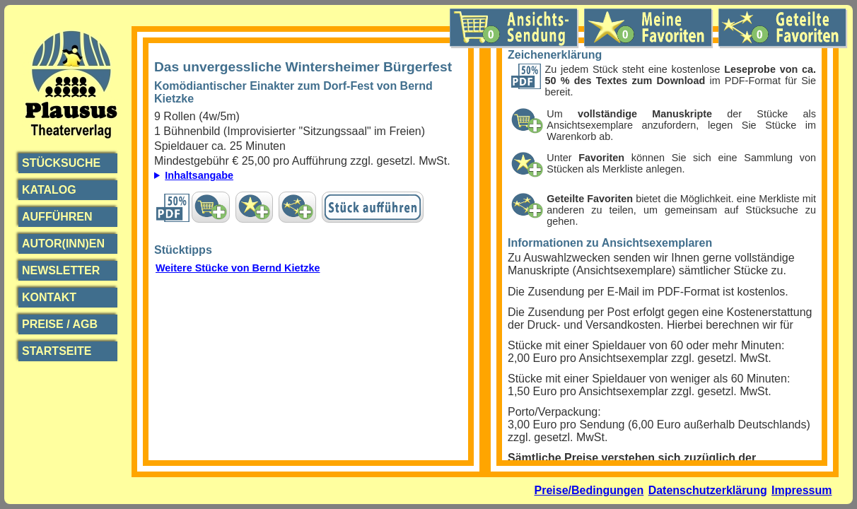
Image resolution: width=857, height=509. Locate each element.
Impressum (801, 490)
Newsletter (61, 270)
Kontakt (49, 297)
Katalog (49, 190)
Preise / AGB (60, 324)
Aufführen (57, 217)
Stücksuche (61, 163)
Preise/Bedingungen (589, 490)
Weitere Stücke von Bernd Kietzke (238, 268)
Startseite (56, 351)
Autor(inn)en (63, 244)
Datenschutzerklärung (707, 490)
